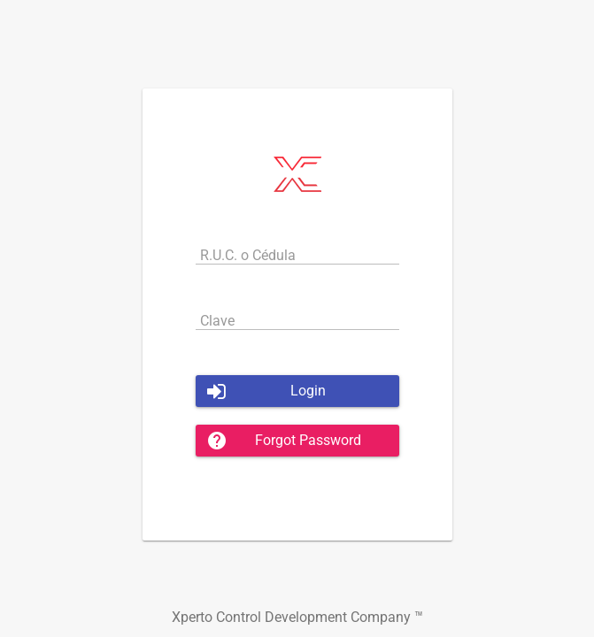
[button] (297, 391)
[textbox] (297, 254)
